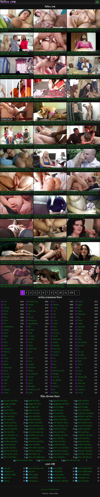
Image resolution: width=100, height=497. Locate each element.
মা (78, 349)
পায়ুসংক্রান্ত (81, 327)
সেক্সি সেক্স (7, 468)
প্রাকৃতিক (6, 330)
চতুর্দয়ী (30, 393)
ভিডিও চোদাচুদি (33, 475)
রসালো (80, 371)
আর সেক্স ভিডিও (33, 438)
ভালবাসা (31, 377)
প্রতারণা (30, 380)
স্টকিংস (80, 321)
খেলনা (55, 321)
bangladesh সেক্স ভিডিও (61, 404)
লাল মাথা (31, 339)
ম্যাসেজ (6, 393)
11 (66, 293)
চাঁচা (79, 308)
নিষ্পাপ (6, 314)
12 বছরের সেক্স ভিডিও (11, 401)
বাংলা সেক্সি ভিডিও (84, 475)
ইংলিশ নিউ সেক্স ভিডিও (60, 451)
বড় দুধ (55, 308)
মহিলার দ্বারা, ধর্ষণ (58, 371)
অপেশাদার (56, 333)
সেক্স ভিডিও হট (8, 472)
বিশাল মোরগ (57, 339)
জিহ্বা (55, 383)
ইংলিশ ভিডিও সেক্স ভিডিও (61, 454)
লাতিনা (6, 371)
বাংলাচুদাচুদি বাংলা (83, 478)
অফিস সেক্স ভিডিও (34, 416)
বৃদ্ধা (5, 386)
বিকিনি (6, 380)
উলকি (5, 343)
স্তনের (55, 368)
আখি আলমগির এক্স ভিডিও (61, 423)
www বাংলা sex (58, 410)
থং (29, 355)
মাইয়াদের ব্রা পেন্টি (34, 390)
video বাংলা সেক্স (33, 410)
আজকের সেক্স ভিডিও (10, 429)
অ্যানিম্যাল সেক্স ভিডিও (35, 423)
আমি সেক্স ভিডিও (83, 432)
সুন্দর (54, 314)
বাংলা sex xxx (32, 481)
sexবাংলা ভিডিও (9, 410)
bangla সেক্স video (10, 404)
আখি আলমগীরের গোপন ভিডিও (36, 426)
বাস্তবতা (30, 358)
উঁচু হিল (6, 364)
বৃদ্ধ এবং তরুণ (82, 358)
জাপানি (55, 336)
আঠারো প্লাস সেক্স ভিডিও (36, 429)
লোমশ (6, 333)
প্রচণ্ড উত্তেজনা (33, 374)
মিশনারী (6, 311)
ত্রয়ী (54, 317)
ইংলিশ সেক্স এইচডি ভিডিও (36, 457)
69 (78, 368)
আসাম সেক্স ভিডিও (34, 445)
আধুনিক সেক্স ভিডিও (84, 429)
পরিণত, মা (81, 386)
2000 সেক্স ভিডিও (34, 401)
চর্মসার (80, 339)
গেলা (54, 361)
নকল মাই (56, 377)
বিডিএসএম (31, 368)
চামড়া (55, 327)
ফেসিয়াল (31, 330)
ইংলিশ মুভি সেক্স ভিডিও (85, 454)
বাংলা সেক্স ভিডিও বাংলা (36, 468)
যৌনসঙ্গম (56, 386)
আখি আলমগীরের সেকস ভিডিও (61, 426)
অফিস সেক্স (81, 383)
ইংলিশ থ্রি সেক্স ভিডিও (35, 451)
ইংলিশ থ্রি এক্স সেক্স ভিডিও (12, 451)
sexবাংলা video (83, 407)
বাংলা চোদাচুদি (57, 468)
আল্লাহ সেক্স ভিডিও (84, 442)
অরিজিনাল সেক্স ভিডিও (85, 416)
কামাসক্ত (31, 317)
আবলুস (80, 380)
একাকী (80, 333)
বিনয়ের (80, 330)
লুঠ (29, 314)
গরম (5, 324)
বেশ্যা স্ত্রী (55, 355)
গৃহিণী (79, 361)
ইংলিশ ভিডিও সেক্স (34, 454)
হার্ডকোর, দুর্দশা (82, 377)
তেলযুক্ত (31, 364)
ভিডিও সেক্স (8, 2)
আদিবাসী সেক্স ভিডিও (60, 429)
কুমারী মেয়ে (31, 311)
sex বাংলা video (58, 407)
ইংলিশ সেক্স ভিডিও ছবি (72, 460)
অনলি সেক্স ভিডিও (34, 413)
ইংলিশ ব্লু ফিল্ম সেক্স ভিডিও (12, 454)
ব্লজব (5, 302)
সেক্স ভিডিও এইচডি (10, 475)
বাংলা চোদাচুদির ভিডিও (85, 472)
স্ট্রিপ (79, 317)
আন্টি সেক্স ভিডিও (9, 432)
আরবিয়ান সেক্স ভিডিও (11, 442)
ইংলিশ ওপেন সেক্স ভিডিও (61, 448)
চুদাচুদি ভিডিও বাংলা (59, 478)
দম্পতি (30, 343)
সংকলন (55, 324)
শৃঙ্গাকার (55, 330)
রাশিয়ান (30, 371)
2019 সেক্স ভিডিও (83, 401)
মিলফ (5, 317)
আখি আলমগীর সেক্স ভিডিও (12, 426)
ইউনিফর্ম (55, 393)
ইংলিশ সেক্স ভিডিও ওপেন (49, 460)
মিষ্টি (29, 327)
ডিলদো (30, 346)
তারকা (5, 361)
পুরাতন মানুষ (7, 368)
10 (60, 293)
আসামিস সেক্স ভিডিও (84, 445)
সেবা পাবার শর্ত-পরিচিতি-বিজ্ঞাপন (50, 489)
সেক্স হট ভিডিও (58, 472)
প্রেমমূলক (6, 390)
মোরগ (30, 352)
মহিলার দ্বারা (81, 314)
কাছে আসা (81, 346)
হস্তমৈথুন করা (32, 321)
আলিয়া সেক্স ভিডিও (59, 442)
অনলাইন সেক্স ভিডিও (10, 413)
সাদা (29, 308)
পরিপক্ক (80, 364)
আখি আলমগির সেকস (85, 423)
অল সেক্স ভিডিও (9, 420)
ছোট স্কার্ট (6, 377)
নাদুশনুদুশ (56, 374)
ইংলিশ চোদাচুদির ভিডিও (85, 448)
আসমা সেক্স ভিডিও (10, 445)
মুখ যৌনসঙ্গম (57, 380)
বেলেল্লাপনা (81, 390)
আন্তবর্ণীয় (56, 346)
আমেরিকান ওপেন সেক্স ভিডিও (36, 435)
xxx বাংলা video (58, 475)
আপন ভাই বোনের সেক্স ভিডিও (36, 432)
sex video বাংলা (33, 407)
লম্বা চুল (6, 358)
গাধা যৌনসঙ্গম (82, 343)
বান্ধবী (30, 333)
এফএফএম (7, 349)
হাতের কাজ (56, 349)
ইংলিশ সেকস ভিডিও (10, 457)
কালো (5, 346)
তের (54, 311)
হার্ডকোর (80, 302)
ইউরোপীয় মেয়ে (33, 302)
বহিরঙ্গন (6, 336)
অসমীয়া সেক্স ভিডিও (34, 420)
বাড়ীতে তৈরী (32, 349)
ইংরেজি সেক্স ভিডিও (10, 448)
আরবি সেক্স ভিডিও (84, 438)
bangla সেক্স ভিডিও (34, 404)
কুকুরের (80, 305)
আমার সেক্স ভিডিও (59, 432)
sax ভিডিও (7, 407)
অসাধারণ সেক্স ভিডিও (60, 420)
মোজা (5, 383)
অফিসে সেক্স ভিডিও (59, 416)
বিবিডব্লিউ (31, 386)
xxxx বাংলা (31, 472)
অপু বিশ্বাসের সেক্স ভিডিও (86, 413)
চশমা (5, 355)
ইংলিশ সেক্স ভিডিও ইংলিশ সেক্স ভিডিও (86, 457)
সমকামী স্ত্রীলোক (8, 327)
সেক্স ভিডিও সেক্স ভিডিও (61, 481)
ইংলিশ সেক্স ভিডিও (59, 457)
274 (71, 293)
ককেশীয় (55, 343)
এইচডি (80, 311)
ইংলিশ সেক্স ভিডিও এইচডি (24, 460)
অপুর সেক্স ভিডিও (9, 416)
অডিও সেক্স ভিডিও (84, 410)
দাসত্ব (79, 374)
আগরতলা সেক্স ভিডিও (85, 426)
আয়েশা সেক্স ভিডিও (10, 438)
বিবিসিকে (6, 352)
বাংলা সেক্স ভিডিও (83, 481)
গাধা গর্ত (6, 374)
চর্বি (54, 390)
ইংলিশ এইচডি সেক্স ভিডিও (36, 448)
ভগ (54, 302)
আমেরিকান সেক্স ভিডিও (60, 435)
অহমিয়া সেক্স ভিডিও (84, 420)
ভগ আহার (81, 355)
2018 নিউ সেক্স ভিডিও (60, 401)
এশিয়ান (80, 324)
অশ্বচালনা (56, 305)
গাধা (5, 305)
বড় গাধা (80, 393)
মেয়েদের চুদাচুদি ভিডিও (85, 468)
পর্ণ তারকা (31, 336)
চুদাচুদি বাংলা (7, 478)
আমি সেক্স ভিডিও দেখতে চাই (12, 435)
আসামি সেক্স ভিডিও (59, 445)
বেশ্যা (79, 336)
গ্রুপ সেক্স (80, 352)
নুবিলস (30, 383)
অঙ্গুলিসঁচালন (33, 324)
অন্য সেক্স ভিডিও (58, 413)
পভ (5, 339)
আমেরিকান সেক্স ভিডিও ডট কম (86, 435)
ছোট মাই (6, 308)
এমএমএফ (56, 352)
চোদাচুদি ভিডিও (33, 478)
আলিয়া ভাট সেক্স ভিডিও (36, 442)
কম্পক (30, 361)
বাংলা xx (6, 481)
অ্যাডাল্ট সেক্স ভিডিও (10, 423)
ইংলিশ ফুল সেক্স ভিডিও (85, 451)
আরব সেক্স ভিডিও (59, 438)
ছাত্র (54, 358)
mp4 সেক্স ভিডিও (83, 404)
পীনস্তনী (30, 305)
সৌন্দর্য (6, 321)
